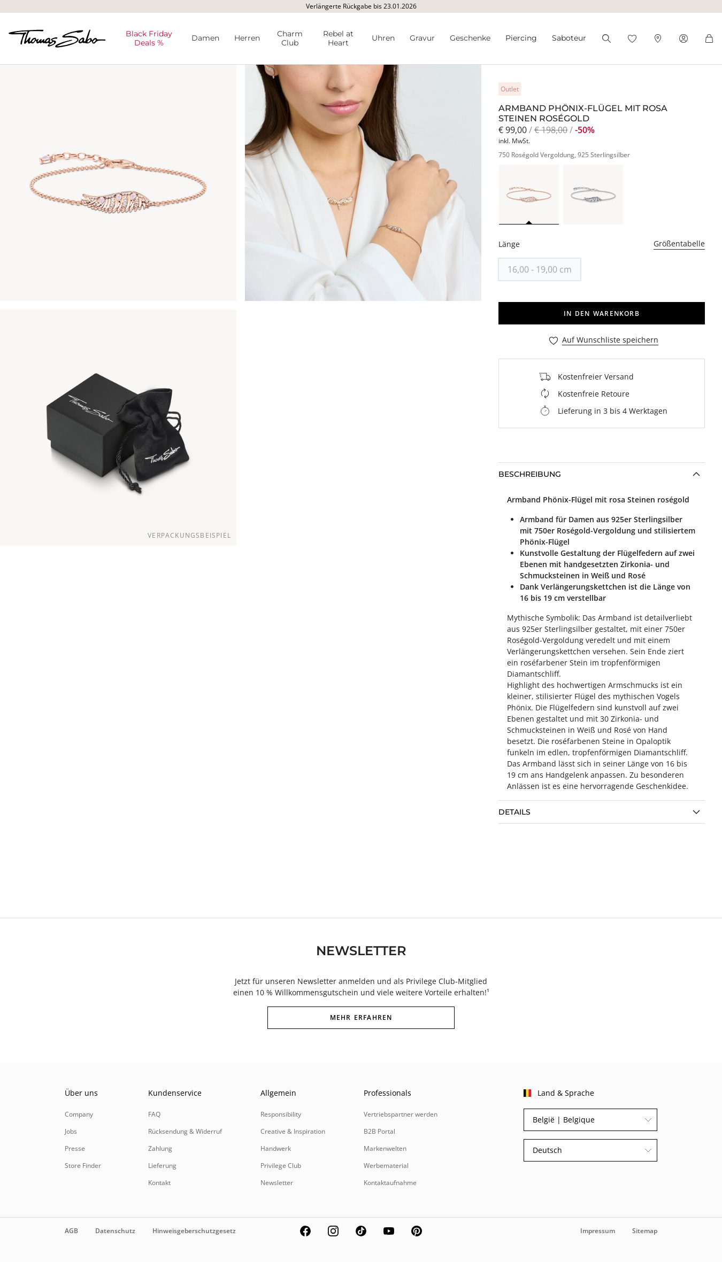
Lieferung (162, 1165)
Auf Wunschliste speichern (610, 340)
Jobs (71, 1131)
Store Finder (83, 1165)
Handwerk (275, 1148)
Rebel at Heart (338, 38)
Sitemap (644, 1230)
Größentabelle (679, 243)
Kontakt (159, 1182)
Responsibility (280, 1114)
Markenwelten (385, 1148)
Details (514, 812)
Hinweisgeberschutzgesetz (194, 1230)
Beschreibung (529, 474)
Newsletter (276, 1182)
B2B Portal (379, 1131)
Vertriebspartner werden (400, 1114)
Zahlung (160, 1148)
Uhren (383, 38)
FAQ (154, 1114)
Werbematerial (386, 1165)
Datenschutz (115, 1230)
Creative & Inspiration (292, 1131)
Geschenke (470, 38)
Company (79, 1114)
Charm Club (290, 38)
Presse (75, 1148)
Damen (205, 38)
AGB (71, 1230)
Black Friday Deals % (149, 38)
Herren (247, 38)
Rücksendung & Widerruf (185, 1131)
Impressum (597, 1230)
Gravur (422, 38)
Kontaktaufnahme (390, 1182)
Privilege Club (280, 1165)
